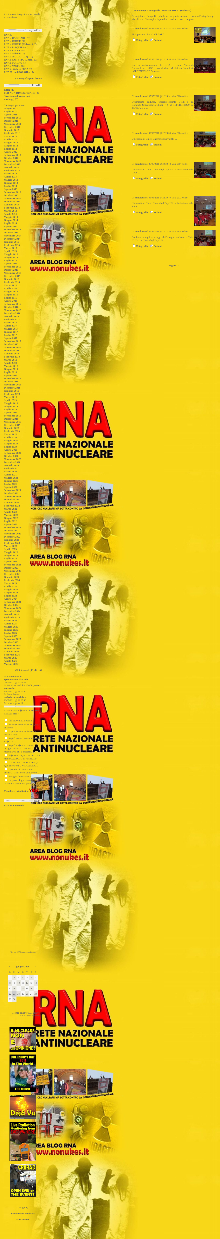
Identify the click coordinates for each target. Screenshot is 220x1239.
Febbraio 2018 (12, 356)
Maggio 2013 (11, 179)
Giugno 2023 (11, 555)
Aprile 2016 (10, 288)
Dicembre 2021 (12, 499)
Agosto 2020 (10, 449)
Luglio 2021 (10, 483)
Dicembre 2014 (12, 238)
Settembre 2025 (12, 639)
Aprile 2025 (10, 623)
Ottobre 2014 (11, 232)
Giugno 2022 (11, 518)
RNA (7, 34)
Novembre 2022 (12, 533)
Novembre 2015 (12, 272)
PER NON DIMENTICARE (19, 92)
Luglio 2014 (10, 223)
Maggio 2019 (11, 403)
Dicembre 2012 (12, 164)
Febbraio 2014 (12, 207)
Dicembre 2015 (12, 275)
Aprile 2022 (10, 511)
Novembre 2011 (12, 123)
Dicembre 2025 (12, 648)
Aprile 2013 (10, 176)
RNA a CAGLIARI (14, 37)
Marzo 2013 (10, 173)
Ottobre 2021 (11, 493)
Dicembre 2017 (12, 350)
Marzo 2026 (10, 657)
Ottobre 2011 (11, 120)
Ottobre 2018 (11, 381)
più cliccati (36, 670)
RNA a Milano (12, 53)
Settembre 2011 (12, 117)
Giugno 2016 (11, 294)
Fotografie (154, 10)
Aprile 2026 (10, 660)
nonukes (139, 28)
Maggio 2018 (11, 366)
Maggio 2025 (11, 626)
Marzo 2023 (10, 546)
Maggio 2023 (11, 552)
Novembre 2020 (12, 459)
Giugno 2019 (11, 406)
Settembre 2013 (12, 192)
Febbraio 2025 (12, 617)
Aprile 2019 (10, 400)
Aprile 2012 (10, 139)
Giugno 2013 (11, 182)
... (167, 34)
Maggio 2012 (11, 142)
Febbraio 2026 (12, 654)
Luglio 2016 (10, 297)
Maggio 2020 (11, 440)
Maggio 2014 (11, 217)
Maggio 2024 (11, 589)
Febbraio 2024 (12, 580)
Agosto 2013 (10, 189)
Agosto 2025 (10, 636)
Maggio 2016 (11, 291)
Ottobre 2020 (11, 456)
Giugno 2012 (11, 145)
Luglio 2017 (10, 334)
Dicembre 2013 (12, 201)
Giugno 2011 (11, 108)
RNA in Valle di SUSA (16, 69)
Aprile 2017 (10, 325)
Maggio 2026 (11, 663)
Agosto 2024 (10, 598)
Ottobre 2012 (11, 158)
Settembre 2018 (12, 378)
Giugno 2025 (11, 629)
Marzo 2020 (10, 434)
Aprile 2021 (10, 474)
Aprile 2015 (10, 251)
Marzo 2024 (10, 583)
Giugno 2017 (11, 331)
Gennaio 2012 (11, 130)
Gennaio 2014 (11, 204)
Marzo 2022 (10, 508)
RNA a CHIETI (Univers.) (18, 44)
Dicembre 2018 (12, 387)
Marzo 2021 (10, 471)
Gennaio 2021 (11, 465)
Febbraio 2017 (12, 319)
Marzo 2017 (10, 322)
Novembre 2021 (12, 496)
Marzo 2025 (10, 620)
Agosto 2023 (10, 561)
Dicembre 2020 (12, 462)
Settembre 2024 (12, 601)
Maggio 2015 (11, 254)
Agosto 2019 (10, 412)
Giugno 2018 (11, 369)
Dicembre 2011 (12, 127)
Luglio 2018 (10, 372)
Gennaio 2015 (11, 241)
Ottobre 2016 (11, 307)
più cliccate (35, 78)
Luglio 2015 (10, 260)
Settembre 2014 (12, 229)
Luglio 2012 (10, 148)
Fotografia (140, 40)
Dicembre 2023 (12, 573)
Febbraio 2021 (12, 468)
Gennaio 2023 (11, 539)
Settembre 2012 (12, 154)
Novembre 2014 (12, 235)
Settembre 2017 (12, 341)
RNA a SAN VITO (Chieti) (18, 59)
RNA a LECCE (12, 50)
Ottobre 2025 (11, 642)
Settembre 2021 (12, 490)
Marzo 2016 (10, 285)
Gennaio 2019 (11, 390)
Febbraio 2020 (12, 431)
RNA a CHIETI (12, 41)
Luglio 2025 (10, 632)
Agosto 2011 (10, 114)
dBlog (7, 89)
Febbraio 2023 (12, 542)
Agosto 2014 (10, 226)
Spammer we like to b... (17, 679)
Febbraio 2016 (12, 282)
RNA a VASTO (12, 65)
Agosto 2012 (10, 151)
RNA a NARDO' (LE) (16, 56)
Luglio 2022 (10, 521)
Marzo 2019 (10, 397)
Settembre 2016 (12, 303)
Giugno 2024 (11, 592)
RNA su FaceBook (14, 805)
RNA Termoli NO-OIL (16, 72)
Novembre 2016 (12, 310)
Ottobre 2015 (11, 269)
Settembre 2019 (12, 415)
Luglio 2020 (10, 446)
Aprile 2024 (10, 586)
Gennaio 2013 (11, 167)
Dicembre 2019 (12, 424)
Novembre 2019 (12, 421)
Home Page (140, 10)
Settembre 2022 (12, 527)
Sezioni (155, 40)
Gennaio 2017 (11, 316)
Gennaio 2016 (11, 279)
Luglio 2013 (10, 185)
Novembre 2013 (12, 198)
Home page (18, 1012)
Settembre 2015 (12, 266)
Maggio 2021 (11, 477)
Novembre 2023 (12, 570)
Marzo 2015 (10, 248)
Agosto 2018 (10, 375)
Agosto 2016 (10, 300)
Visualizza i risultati (15, 791)
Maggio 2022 (11, 514)
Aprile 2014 (10, 213)
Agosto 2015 (10, 263)
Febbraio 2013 (12, 170)
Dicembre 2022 (12, 536)
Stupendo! (9, 688)
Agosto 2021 (10, 487)
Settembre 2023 (12, 564)
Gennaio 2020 (11, 428)
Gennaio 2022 (11, 502)
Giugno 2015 (11, 257)
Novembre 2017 (12, 347)
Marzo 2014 (10, 210)
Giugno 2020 (11, 443)
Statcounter (22, 1219)
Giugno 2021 (11, 480)
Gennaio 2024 (11, 577)
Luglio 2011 (10, 111)
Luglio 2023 (10, 558)
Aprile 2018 (10, 362)
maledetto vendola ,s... (16, 697)
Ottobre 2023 (11, 567)
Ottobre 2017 (11, 344)
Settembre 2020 (12, 452)
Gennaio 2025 (11, 614)
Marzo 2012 (10, 136)
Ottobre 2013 (11, 195)
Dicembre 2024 (12, 611)
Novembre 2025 (12, 645)
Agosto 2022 (10, 524)
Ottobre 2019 (11, 418)
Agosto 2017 (10, 338)
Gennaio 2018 (11, 353)
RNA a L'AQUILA (14, 47)
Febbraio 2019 (12, 393)
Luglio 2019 (10, 409)
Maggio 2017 (11, 328)
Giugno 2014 (11, 220)
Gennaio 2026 (11, 651)
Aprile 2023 (10, 549)
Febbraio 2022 (12, 505)
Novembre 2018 (12, 384)
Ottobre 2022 (11, 530)
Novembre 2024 (12, 608)
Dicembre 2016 (12, 313)
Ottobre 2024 (11, 604)
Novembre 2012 (12, 161)
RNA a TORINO (13, 62)
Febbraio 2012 (12, 133)
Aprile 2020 (10, 437)
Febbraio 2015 (12, 244)
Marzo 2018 (10, 359)
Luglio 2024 (10, 595)
